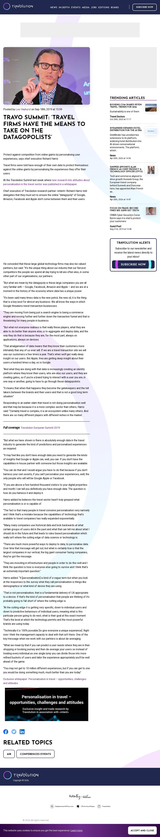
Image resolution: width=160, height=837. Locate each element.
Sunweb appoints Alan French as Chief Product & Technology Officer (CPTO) (126, 169)
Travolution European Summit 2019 (40, 427)
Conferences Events (35, 754)
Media (85, 7)
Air (9, 754)
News (113, 156)
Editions (103, 7)
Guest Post (115, 226)
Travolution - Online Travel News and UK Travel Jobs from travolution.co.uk (20, 775)
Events (75, 7)
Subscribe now (144, 7)
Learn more (77, 830)
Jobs (94, 7)
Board (115, 7)
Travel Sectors (117, 117)
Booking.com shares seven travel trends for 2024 (126, 106)
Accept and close (142, 831)
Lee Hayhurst (23, 109)
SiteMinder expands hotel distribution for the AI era (126, 129)
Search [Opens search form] (126, 7)
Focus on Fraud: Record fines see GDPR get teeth (124, 209)
